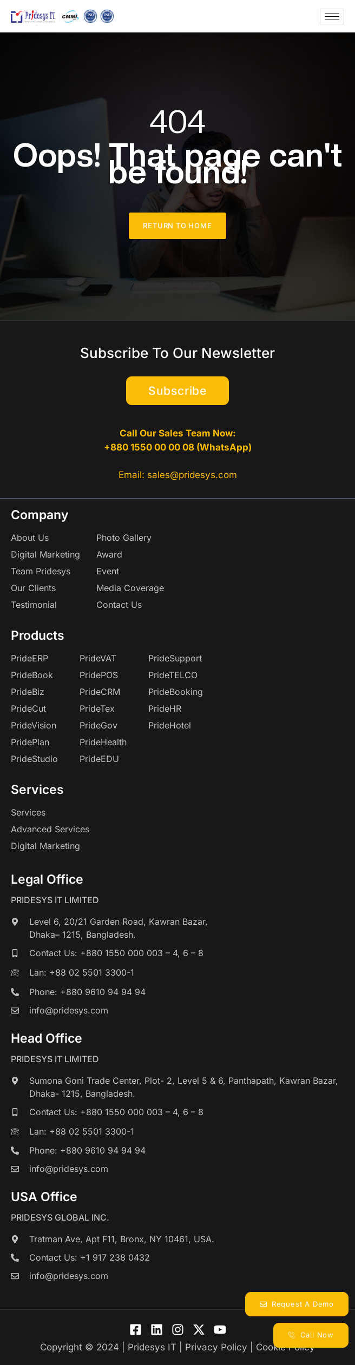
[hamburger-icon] (332, 16)
